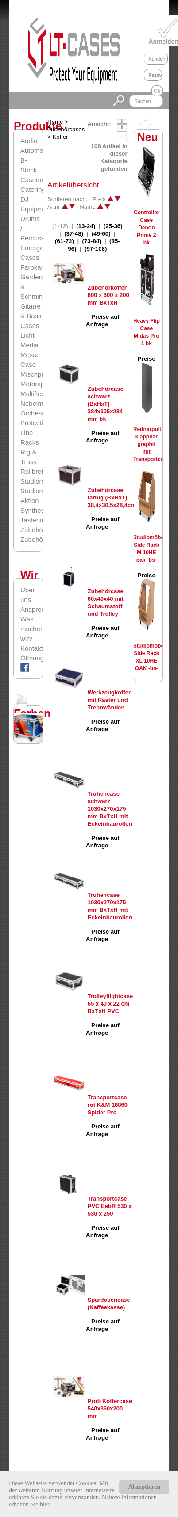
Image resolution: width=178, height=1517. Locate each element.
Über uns (27, 594)
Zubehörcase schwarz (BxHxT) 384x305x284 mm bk (106, 403)
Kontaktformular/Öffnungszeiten (31, 653)
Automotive (37, 150)
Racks (29, 442)
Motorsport (36, 384)
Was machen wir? (31, 628)
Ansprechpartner (31, 609)
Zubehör (32, 530)
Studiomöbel (38, 481)
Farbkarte (34, 267)
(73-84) (91, 241)
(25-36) (113, 226)
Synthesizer (37, 510)
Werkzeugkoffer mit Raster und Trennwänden (109, 700)
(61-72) (64, 241)
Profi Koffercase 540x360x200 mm (110, 1408)
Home (55, 121)
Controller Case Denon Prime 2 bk (146, 228)
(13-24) (85, 226)
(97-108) (96, 248)
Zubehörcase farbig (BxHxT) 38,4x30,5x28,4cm (112, 497)
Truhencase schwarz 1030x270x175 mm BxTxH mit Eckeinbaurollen (110, 808)
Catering (33, 189)
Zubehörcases (41, 539)
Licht (27, 335)
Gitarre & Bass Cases (31, 315)
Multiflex (32, 393)
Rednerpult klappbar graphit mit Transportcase (151, 444)
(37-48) (73, 233)
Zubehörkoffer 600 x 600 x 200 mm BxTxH (108, 295)
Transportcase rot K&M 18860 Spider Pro (108, 1105)
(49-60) (101, 233)
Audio (28, 141)
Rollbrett (32, 471)
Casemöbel (37, 179)
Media (29, 345)
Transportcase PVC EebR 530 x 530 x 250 (110, 1206)
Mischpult (34, 374)
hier (44, 1504)
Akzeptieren (144, 1486)
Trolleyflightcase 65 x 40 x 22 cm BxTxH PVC (110, 1003)
